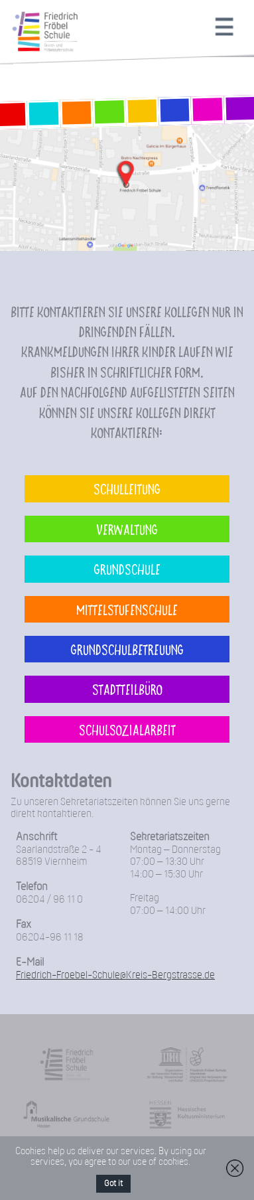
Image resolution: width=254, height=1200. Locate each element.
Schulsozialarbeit (127, 729)
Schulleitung (127, 488)
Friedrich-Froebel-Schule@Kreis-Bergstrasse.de (115, 975)
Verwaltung (127, 529)
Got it (113, 1184)
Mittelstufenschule (127, 609)
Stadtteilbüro (127, 689)
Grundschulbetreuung (127, 649)
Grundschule (127, 568)
